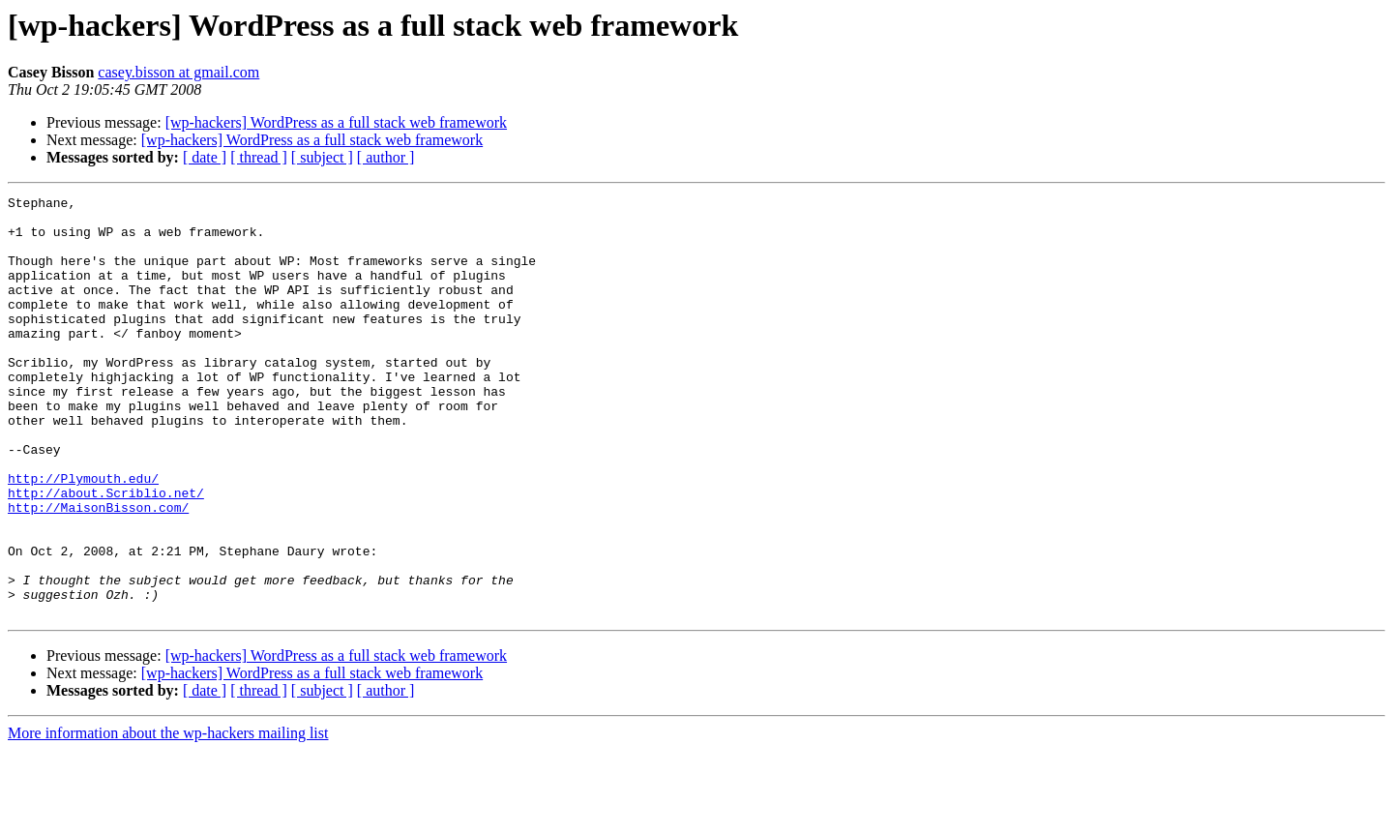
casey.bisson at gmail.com (178, 72)
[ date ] (204, 157)
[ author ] (386, 157)
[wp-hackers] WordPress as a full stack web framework (336, 122)
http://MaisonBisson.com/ (98, 571)
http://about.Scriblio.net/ (106, 553)
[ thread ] (258, 157)
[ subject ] (322, 157)
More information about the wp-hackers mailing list (168, 817)
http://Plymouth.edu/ (83, 536)
